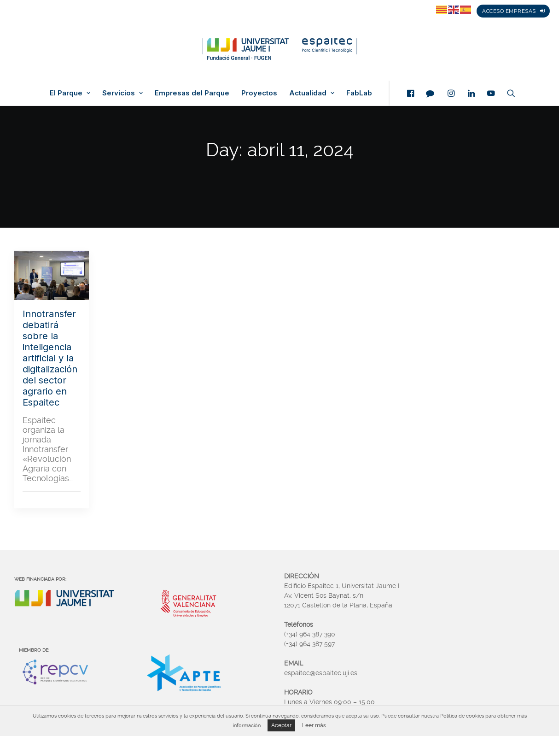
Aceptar (281, 725)
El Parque (70, 93)
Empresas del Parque (192, 93)
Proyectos (259, 93)
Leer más (314, 725)
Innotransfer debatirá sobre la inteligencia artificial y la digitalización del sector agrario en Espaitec (50, 358)
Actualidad (311, 93)
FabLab (359, 93)
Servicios (122, 93)
